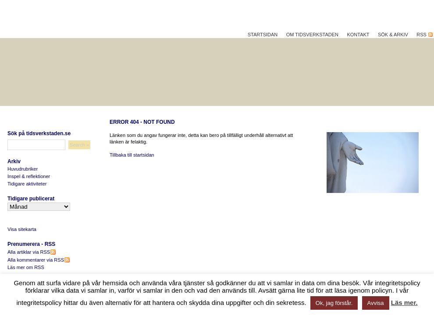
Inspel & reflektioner (28, 176)
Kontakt (358, 34)
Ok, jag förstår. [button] (334, 303)
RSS (423, 34)
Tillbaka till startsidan (132, 155)
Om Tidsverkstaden (312, 34)
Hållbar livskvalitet (48, 110)
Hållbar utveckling (230, 110)
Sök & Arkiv (393, 34)
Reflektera (310, 110)
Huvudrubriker (22, 169)
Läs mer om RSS (25, 267)
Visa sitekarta (21, 229)
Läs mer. (404, 302)
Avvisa (375, 303)
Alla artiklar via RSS (31, 252)
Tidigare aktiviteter (26, 183)
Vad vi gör (375, 110)
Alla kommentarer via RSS (38, 259)
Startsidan (263, 34)
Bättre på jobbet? (140, 110)
